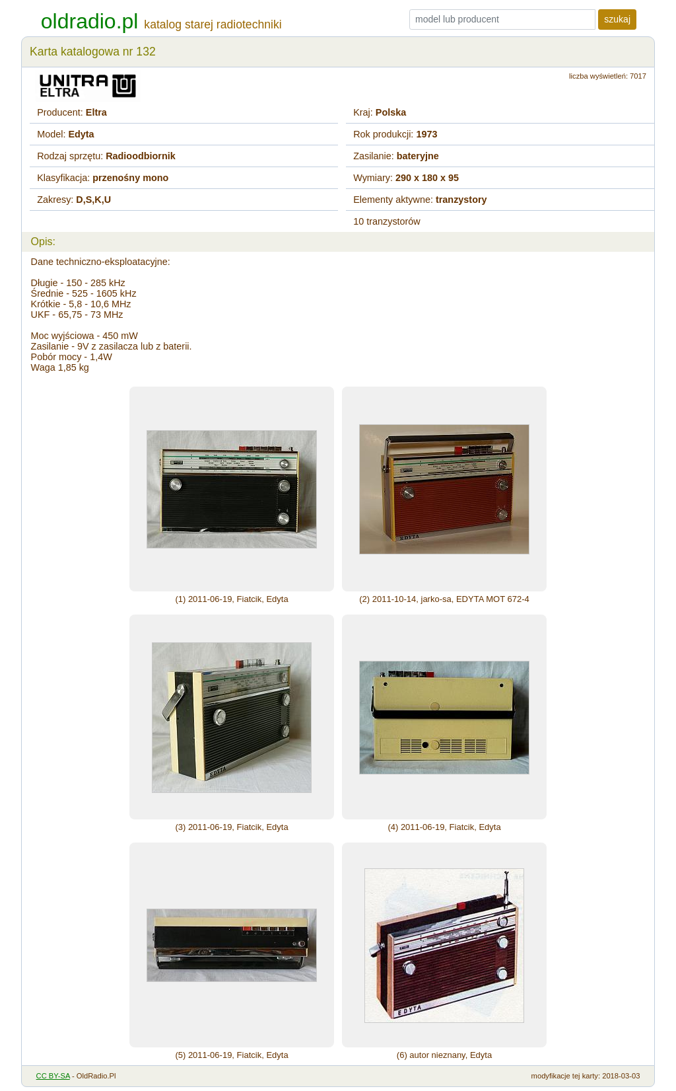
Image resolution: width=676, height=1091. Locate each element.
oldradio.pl (90, 21)
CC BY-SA (53, 1076)
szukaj (617, 19)
